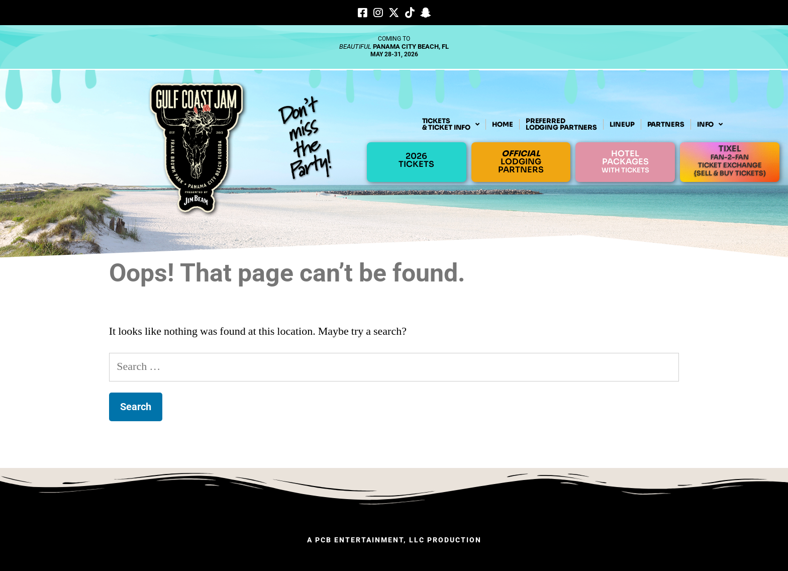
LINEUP (622, 124)
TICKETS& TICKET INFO (451, 124)
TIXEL (730, 160)
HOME (502, 124)
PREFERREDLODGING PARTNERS (561, 124)
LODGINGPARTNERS (521, 161)
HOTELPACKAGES (625, 161)
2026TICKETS (416, 160)
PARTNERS (665, 124)
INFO (710, 124)
